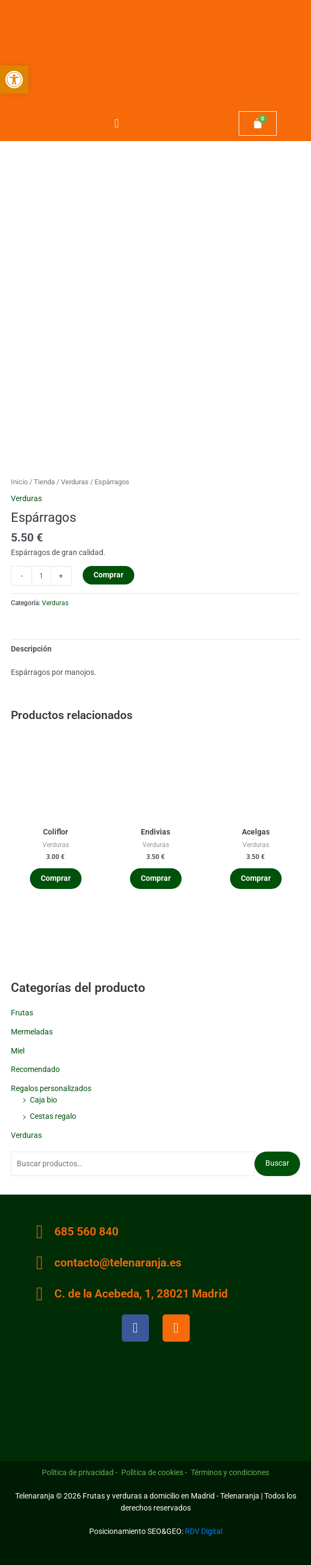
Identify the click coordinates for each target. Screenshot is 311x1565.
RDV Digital (203, 1531)
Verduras (26, 1135)
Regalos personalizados (51, 1088)
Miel (17, 1050)
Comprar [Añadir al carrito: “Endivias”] (156, 878)
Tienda (44, 482)
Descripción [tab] (31, 648)
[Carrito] (258, 123)
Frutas (22, 1012)
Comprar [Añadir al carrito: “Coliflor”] (56, 878)
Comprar (108, 574)
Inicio (19, 482)
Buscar (277, 1163)
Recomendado (35, 1069)
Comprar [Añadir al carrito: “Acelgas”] (256, 878)
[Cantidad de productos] (41, 576)
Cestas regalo (53, 1116)
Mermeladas (32, 1031)
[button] (116, 123)
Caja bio (43, 1099)
